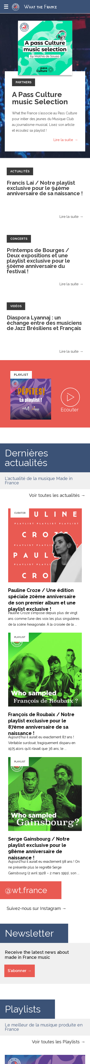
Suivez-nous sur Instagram (34, 908)
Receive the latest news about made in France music (37, 955)
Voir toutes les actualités (54, 495)
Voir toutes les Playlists (56, 1041)
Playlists (23, 1009)
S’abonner (17, 970)
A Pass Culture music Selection (40, 98)
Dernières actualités (26, 457)
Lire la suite (63, 140)
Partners (23, 82)
